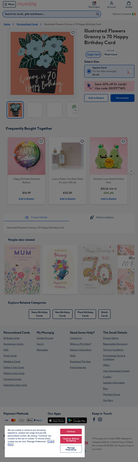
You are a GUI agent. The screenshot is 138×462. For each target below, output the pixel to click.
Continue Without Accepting (71, 440)
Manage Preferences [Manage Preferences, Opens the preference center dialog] (71, 449)
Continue (71, 431)
